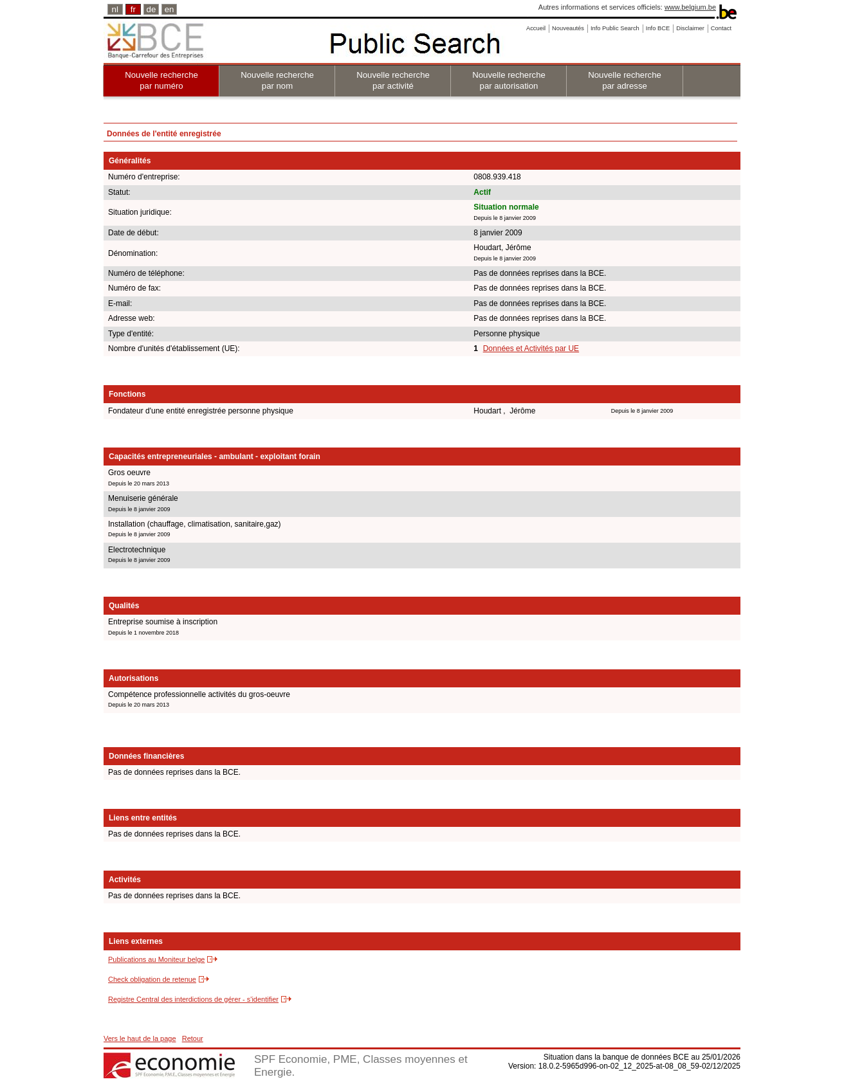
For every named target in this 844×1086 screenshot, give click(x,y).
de (151, 9)
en (169, 9)
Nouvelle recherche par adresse (624, 80)
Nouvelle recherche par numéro (161, 80)
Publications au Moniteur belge (156, 959)
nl (115, 9)
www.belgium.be (690, 7)
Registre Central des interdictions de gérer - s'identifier (193, 999)
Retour (192, 1038)
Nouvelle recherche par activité (393, 80)
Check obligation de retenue (152, 979)
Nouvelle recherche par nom (277, 80)
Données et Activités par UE (531, 348)
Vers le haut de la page (140, 1038)
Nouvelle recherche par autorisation (509, 80)
